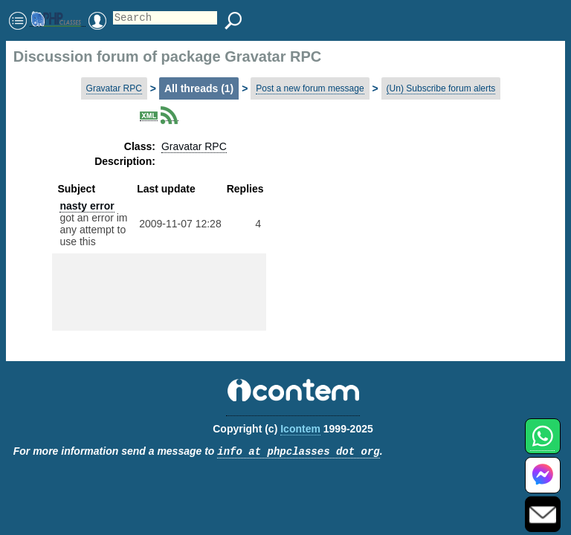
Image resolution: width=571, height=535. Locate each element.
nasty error (86, 206)
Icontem (300, 429)
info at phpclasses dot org (298, 452)
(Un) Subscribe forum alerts (441, 88)
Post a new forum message (310, 88)
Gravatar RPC (114, 88)
